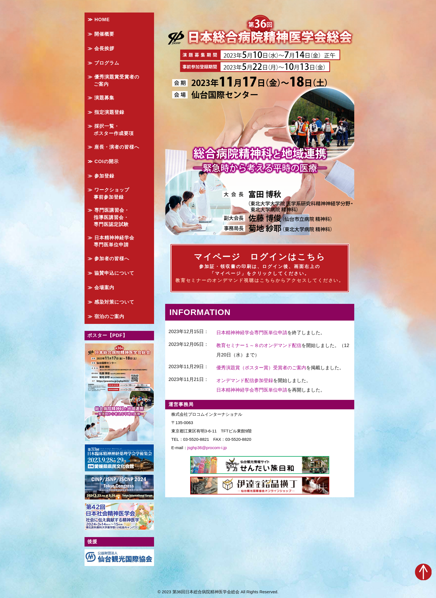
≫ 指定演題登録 (106, 112)
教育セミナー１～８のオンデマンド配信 (258, 345)
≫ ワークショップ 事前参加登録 (108, 193)
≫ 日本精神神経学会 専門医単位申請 (111, 241)
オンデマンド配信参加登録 (244, 380)
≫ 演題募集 (101, 97)
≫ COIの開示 (103, 161)
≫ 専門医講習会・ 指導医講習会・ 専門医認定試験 (108, 217)
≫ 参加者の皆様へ (108, 258)
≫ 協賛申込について (111, 273)
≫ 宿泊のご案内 (106, 316)
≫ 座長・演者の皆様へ (113, 147)
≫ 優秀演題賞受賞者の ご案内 (113, 80)
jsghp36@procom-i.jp (207, 447)
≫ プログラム (103, 63)
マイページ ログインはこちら (259, 268)
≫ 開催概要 (101, 34)
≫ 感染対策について (111, 302)
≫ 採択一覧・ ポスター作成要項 (111, 130)
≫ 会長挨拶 (101, 48)
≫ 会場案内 (101, 287)
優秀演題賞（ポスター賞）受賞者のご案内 (261, 367)
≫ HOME (99, 19)
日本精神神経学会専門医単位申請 (251, 332)
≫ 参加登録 (101, 176)
